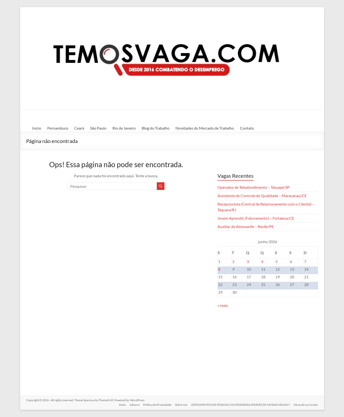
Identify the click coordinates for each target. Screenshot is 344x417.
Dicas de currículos (306, 404)
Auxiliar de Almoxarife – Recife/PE (245, 226)
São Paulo (98, 128)
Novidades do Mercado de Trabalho (204, 128)
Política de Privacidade (157, 404)
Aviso (121, 404)
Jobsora (134, 404)
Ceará (79, 128)
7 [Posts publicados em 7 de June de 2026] (305, 261)
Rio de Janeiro (124, 128)
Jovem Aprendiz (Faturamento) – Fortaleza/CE (255, 218)
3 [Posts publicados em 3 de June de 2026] (248, 261)
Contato (247, 128)
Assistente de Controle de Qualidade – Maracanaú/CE (262, 195)
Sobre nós (181, 404)
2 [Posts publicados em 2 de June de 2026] (233, 261)
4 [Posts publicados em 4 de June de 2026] (262, 261)
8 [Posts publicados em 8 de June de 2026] (219, 269)
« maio (222, 305)
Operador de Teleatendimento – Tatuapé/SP (253, 187)
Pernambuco (57, 128)
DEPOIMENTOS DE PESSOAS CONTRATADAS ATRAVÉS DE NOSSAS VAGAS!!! (240, 404)
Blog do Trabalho (155, 128)
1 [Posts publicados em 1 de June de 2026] (219, 261)
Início (36, 128)
